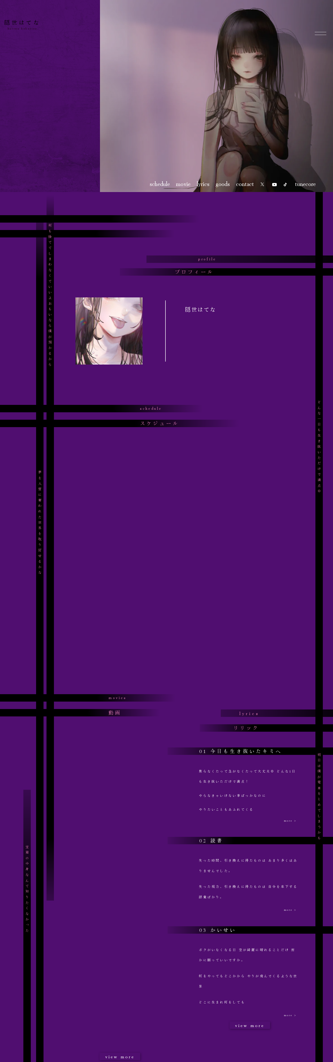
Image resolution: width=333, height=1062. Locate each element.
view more (120, 1056)
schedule (160, 183)
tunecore (305, 183)
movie (183, 183)
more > (290, 820)
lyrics (203, 183)
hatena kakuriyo (22, 28)
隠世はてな (22, 22)
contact (245, 183)
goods (223, 183)
